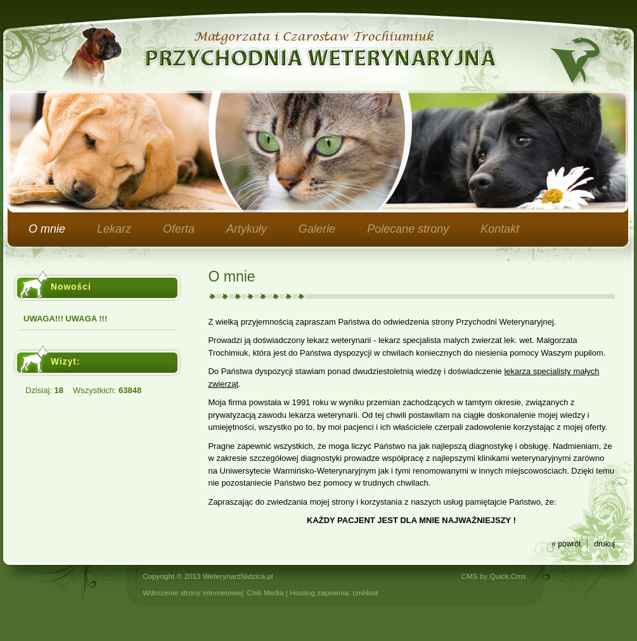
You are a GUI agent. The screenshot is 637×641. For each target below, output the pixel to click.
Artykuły (246, 229)
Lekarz (114, 229)
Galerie (317, 229)
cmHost (365, 592)
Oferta (179, 229)
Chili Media (265, 592)
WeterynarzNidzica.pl (238, 576)
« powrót (566, 544)
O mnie (47, 229)
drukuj (604, 544)
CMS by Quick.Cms (494, 576)
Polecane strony (408, 229)
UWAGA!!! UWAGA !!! (65, 318)
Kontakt (499, 229)
